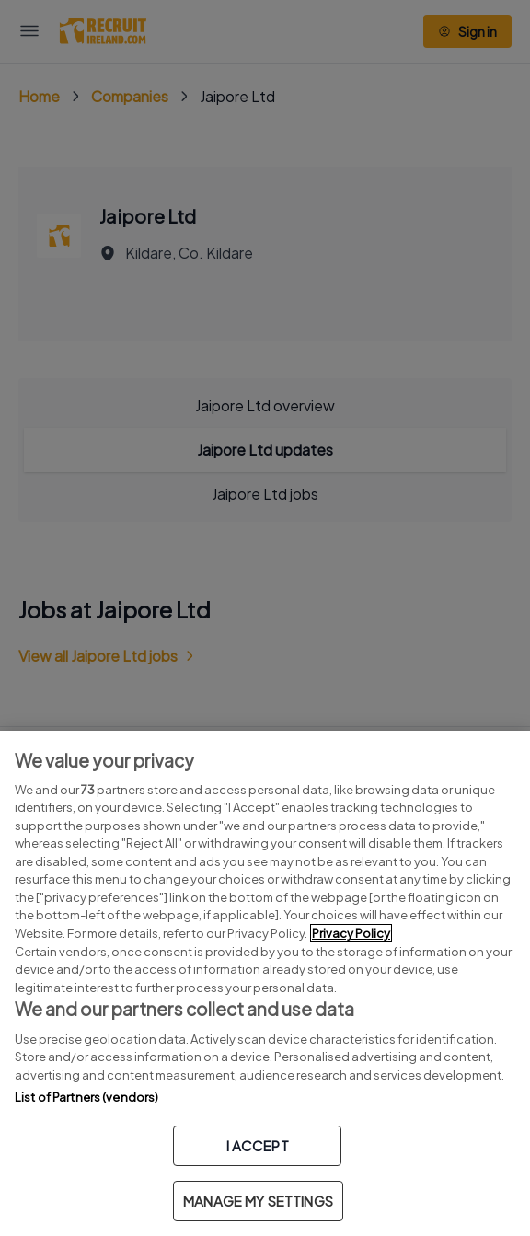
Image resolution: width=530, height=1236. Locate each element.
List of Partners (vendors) (86, 1097)
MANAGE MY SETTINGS (258, 1200)
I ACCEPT (257, 1145)
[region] (265, 983)
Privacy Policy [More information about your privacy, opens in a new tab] (351, 933)
